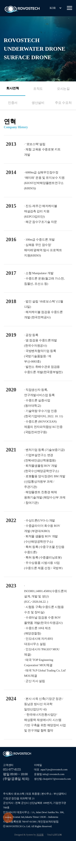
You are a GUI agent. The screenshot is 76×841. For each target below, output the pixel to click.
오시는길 (63, 88)
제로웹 (40, 834)
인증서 (12, 102)
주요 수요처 (63, 102)
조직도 (38, 88)
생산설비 (38, 102)
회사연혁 (12, 88)
